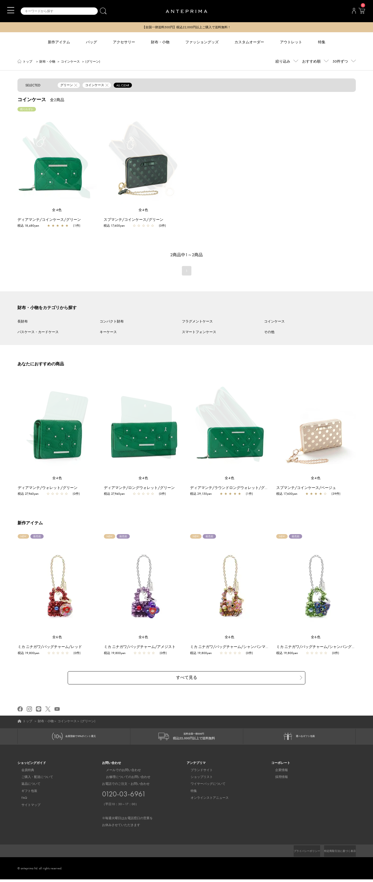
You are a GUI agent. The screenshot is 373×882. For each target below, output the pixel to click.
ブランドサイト (198, 773)
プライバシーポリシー (298, 853)
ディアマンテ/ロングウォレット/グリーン (142, 488)
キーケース (108, 332)
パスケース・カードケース (38, 332)
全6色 (57, 637)
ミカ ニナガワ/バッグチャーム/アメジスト (142, 647)
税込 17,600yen (114, 226)
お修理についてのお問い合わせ (124, 779)
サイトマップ (26, 807)
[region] (57, 158)
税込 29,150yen (203, 494)
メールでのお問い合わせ (119, 773)
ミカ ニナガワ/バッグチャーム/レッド (52, 647)
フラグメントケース (197, 322)
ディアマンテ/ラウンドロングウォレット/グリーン (235, 488)
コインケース (70, 62)
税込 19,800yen (31, 653)
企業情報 (277, 773)
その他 (269, 332)
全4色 (57, 210)
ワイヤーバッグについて (204, 786)
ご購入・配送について (33, 779)
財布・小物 (47, 62)
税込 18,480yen (28, 226)
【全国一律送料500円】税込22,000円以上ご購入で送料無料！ (186, 27)
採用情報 (277, 779)
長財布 (22, 322)
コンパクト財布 (112, 322)
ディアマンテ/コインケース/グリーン (49, 220)
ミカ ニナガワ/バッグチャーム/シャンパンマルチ (234, 647)
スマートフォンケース (199, 332)
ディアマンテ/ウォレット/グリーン (50, 488)
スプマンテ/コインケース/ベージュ (309, 488)
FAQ (20, 800)
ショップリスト (198, 779)
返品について (26, 786)
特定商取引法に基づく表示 (337, 853)
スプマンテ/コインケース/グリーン (133, 220)
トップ (27, 62)
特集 (190, 793)
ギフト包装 (25, 793)
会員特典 (23, 773)
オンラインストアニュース (206, 800)
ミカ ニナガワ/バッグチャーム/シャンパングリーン (322, 647)
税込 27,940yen (30, 494)
